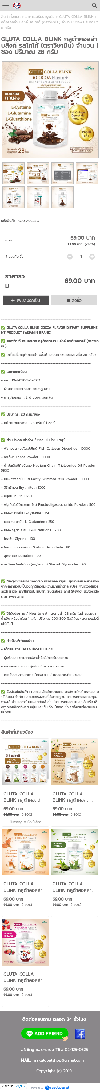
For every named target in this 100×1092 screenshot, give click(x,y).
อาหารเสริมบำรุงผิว (39, 16)
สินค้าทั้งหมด (11, 16)
